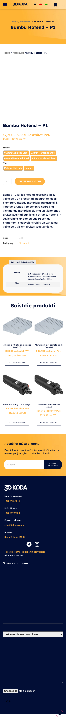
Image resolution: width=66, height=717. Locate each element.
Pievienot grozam (30, 181)
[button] (4, 4)
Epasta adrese (12, 520)
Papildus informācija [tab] (22, 262)
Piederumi (25, 21)
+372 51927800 (12, 513)
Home (15, 21)
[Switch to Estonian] (35, 4)
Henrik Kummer (13, 496)
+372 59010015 (12, 501)
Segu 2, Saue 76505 (14, 537)
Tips (5, 163)
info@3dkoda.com (14, 525)
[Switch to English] (40, 4)
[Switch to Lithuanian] (46, 4)
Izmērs (6, 148)
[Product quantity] (7, 181)
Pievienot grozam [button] (17, 362)
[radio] (16, 153)
